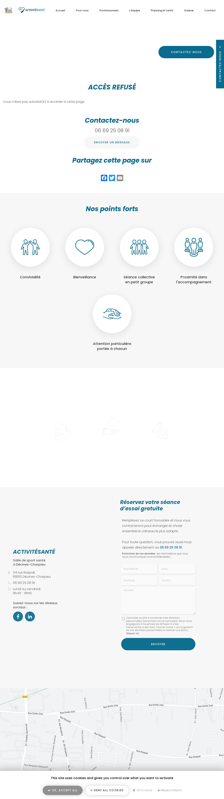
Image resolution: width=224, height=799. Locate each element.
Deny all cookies (107, 790)
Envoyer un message (112, 142)
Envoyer (158, 644)
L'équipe (134, 10)
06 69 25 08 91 (195, 39)
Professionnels (109, 10)
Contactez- (186, 52)
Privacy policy (170, 790)
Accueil (60, 10)
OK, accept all (62, 790)
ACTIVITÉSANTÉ (32, 551)
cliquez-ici (132, 633)
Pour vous (82, 10)
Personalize (143, 790)
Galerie (189, 10)
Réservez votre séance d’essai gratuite (150, 505)
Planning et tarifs (162, 10)
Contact (210, 10)
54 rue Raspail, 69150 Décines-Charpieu (186, 34)
